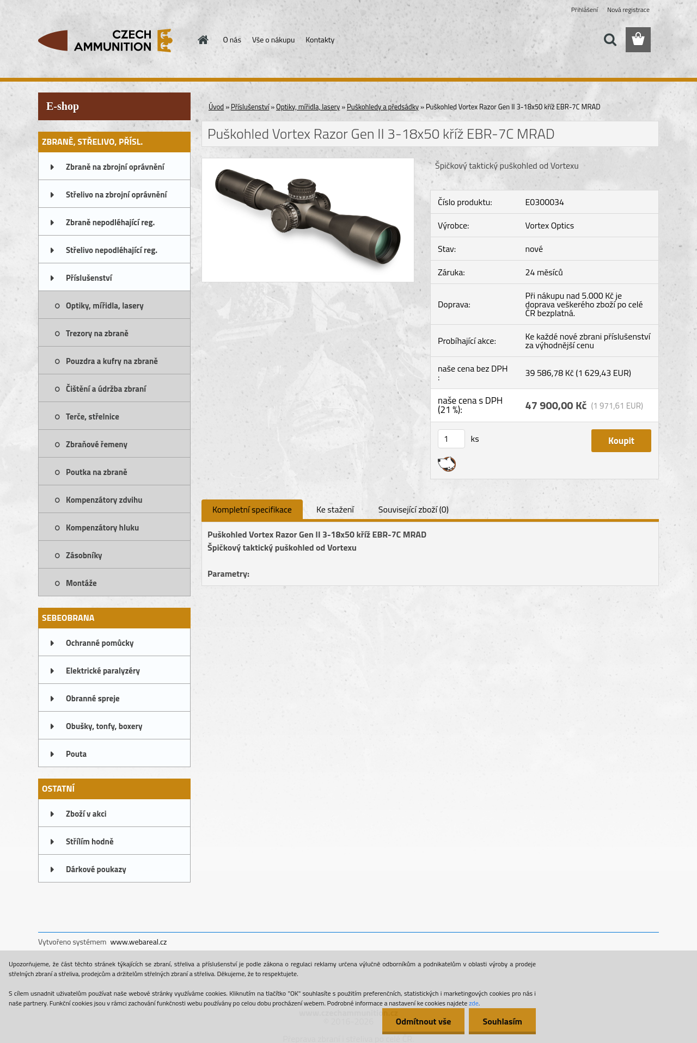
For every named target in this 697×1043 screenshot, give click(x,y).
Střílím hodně (90, 841)
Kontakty (319, 39)
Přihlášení (584, 9)
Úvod (216, 106)
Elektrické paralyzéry (103, 670)
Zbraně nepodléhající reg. (110, 222)
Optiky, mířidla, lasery (105, 305)
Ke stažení (335, 509)
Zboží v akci (86, 813)
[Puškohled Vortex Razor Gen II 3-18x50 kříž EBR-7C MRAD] (308, 162)
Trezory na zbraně (97, 333)
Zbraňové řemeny (96, 444)
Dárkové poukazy (96, 869)
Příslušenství (89, 277)
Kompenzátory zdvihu (104, 499)
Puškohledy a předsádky (383, 106)
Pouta (76, 754)
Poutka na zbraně (96, 472)
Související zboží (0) (413, 509)
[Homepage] (202, 39)
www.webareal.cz (139, 941)
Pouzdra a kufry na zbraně (112, 361)
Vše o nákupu (273, 39)
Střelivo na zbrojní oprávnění (116, 194)
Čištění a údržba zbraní (106, 388)
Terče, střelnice (92, 416)
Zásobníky (84, 555)
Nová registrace (628, 9)
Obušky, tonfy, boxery (104, 726)
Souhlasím (502, 1021)
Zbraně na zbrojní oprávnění (115, 167)
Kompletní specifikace (252, 509)
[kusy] (451, 438)
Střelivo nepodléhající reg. (111, 250)
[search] (609, 39)
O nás (232, 39)
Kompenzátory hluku (102, 527)
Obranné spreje (93, 698)
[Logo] (113, 40)
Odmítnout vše (423, 1021)
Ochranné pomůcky (100, 643)
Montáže (81, 583)
